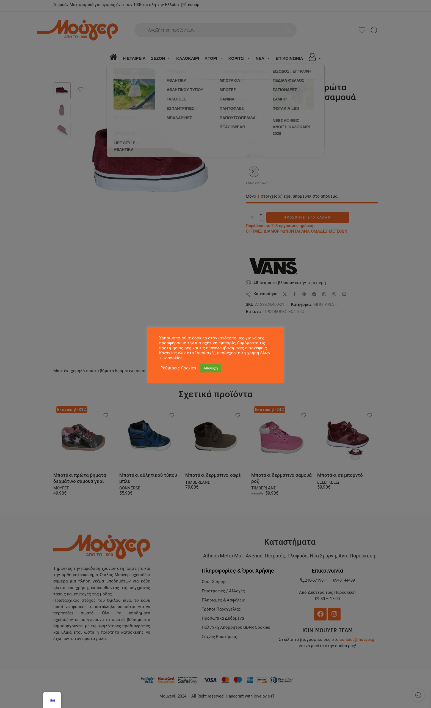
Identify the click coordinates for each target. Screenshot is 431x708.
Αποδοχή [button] (211, 368)
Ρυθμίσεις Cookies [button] (178, 368)
